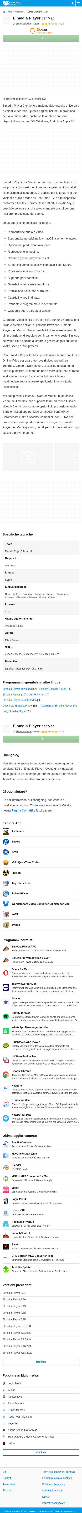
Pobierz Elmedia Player (52, 689)
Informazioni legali (52, 1490)
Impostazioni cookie (53, 1503)
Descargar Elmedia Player (18, 705)
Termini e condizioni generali (58, 1471)
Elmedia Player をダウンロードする (23, 694)
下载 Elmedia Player (14, 711)
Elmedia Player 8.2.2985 (17, 1332)
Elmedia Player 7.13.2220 (17, 1352)
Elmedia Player (33, 18)
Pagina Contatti (22, 810)
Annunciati (9, 1484)
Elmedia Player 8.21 (14, 1293)
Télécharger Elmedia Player (56, 705)
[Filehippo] (11, 3)
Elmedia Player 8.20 (14, 1299)
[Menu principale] (79, 3)
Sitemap (7, 1490)
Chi (4, 1471)
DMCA (46, 1496)
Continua (41, 1362)
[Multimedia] (19, 12)
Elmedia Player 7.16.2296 (17, 1346)
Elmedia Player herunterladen (20, 700)
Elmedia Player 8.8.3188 (17, 1326)
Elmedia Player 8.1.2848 (17, 1339)
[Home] (4, 11)
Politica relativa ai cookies (57, 1478)
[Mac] (10, 12)
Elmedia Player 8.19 (14, 1306)
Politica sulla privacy (54, 1484)
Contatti (7, 1478)
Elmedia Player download (17, 689)
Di (22, 23)
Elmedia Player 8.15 (14, 1319)
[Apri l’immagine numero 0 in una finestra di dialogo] (28, 457)
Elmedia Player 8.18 (14, 1312)
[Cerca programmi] (72, 3)
